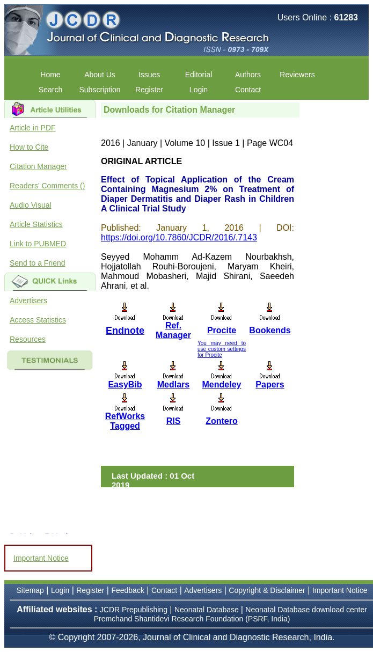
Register (149, 89)
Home (50, 74)
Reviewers (297, 74)
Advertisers (28, 300)
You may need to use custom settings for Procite (222, 349)
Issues (149, 74)
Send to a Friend (37, 263)
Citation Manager (38, 166)
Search (50, 89)
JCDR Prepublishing (133, 609)
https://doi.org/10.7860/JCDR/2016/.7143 (179, 237)
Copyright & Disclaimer (267, 590)
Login (198, 89)
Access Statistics (38, 320)
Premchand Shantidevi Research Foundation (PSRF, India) (192, 618)
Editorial (199, 74)
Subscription (99, 89)
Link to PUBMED (38, 243)
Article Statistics (36, 224)
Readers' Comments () (47, 185)
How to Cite (29, 147)
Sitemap (30, 590)
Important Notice (41, 558)
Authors (248, 74)
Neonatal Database (207, 609)
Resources (28, 339)
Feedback (127, 590)
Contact (248, 89)
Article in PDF (33, 127)
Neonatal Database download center (306, 609)
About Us (99, 74)
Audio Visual (31, 205)
